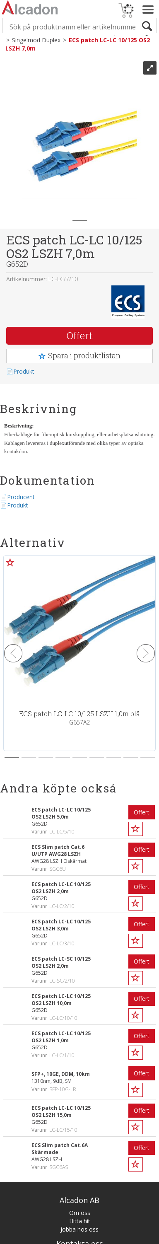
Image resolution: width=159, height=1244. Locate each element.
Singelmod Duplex (36, 40)
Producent (21, 497)
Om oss (79, 1213)
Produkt (23, 371)
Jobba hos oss (79, 1229)
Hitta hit (79, 1221)
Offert (80, 335)
